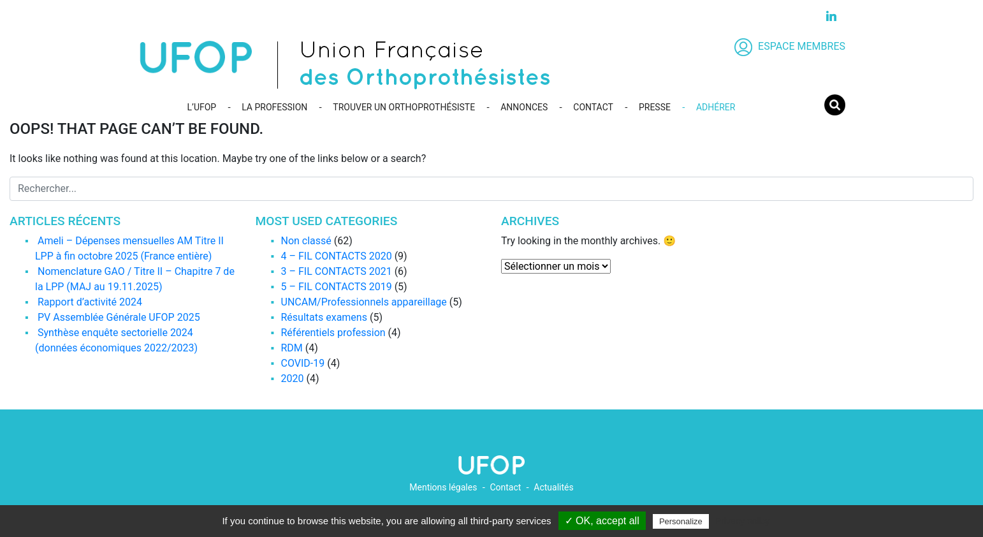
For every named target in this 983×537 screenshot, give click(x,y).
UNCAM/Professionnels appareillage (364, 302)
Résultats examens (324, 317)
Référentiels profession (333, 333)
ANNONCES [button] (524, 107)
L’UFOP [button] (202, 107)
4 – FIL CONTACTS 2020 (336, 256)
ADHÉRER (715, 107)
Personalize (681, 521)
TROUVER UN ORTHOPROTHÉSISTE (404, 107)
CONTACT (593, 107)
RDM (292, 348)
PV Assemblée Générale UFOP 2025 (119, 317)
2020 (292, 378)
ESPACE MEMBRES (789, 46)
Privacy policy (742, 521)
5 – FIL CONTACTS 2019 (336, 287)
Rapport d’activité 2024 (90, 302)
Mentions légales (443, 487)
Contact (505, 487)
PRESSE (655, 107)
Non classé (306, 241)
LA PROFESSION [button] (274, 107)
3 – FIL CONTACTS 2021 (336, 271)
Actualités (553, 487)
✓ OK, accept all (602, 520)
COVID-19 (303, 363)
